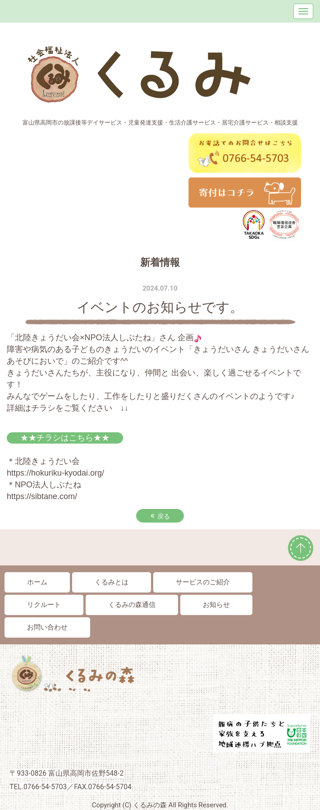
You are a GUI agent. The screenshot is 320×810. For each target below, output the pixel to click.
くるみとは (111, 582)
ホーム (37, 582)
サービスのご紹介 (203, 582)
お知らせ (216, 605)
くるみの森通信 (131, 605)
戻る (159, 515)
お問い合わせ (47, 627)
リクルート (44, 605)
